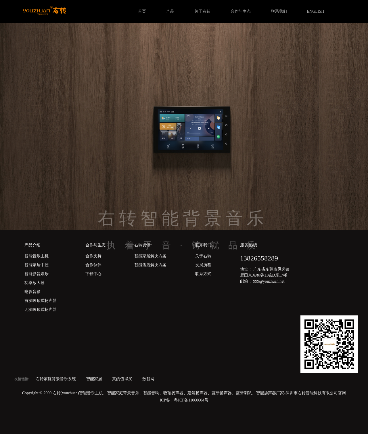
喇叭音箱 (32, 292)
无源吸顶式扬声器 (40, 309)
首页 (142, 11)
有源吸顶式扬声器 (40, 300)
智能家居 (94, 379)
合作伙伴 (93, 265)
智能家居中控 (36, 265)
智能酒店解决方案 (150, 265)
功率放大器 (34, 283)
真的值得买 (122, 379)
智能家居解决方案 (150, 256)
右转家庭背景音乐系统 (56, 379)
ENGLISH (315, 11)
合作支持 (93, 256)
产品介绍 (32, 245)
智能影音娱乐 (36, 274)
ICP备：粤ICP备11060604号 (184, 400)
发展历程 (203, 265)
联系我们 (279, 11)
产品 (170, 11)
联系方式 (203, 274)
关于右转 (202, 11)
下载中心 (93, 274)
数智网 (148, 379)
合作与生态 (241, 11)
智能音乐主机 (36, 256)
